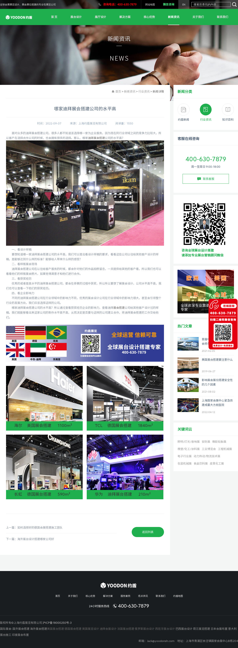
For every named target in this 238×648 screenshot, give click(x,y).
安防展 (206, 441)
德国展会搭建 (73, 628)
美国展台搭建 (55, 628)
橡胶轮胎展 (219, 441)
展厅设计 (100, 17)
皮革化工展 (217, 463)
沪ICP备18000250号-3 (57, 622)
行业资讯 (144, 91)
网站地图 (150, 4)
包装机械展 (184, 463)
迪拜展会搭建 (96, 138)
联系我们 (222, 17)
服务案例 (125, 596)
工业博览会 (209, 449)
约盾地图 (178, 596)
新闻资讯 (173, 17)
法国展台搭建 (125, 628)
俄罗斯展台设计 (144, 628)
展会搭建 (119, 307)
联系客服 (205, 179)
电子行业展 (184, 456)
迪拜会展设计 (108, 628)
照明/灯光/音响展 (188, 441)
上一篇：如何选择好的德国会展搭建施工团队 (34, 527)
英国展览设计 (90, 628)
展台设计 (76, 17)
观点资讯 (143, 596)
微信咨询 (168, 4)
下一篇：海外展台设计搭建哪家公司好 (30, 539)
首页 (118, 91)
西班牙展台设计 (165, 628)
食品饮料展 (201, 463)
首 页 (54, 17)
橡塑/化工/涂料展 (188, 449)
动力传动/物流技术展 (207, 456)
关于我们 (198, 17)
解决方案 (124, 17)
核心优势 (149, 17)
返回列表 (147, 532)
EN (183, 4)
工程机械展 (225, 449)
